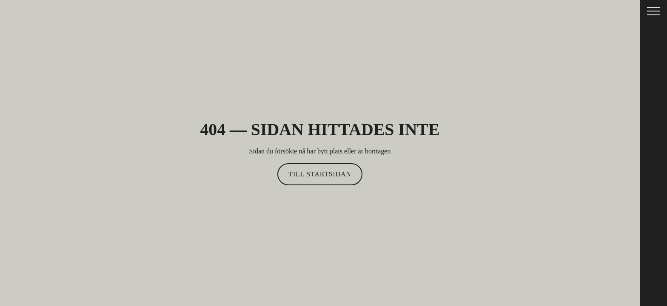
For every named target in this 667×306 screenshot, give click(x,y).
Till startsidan (319, 174)
